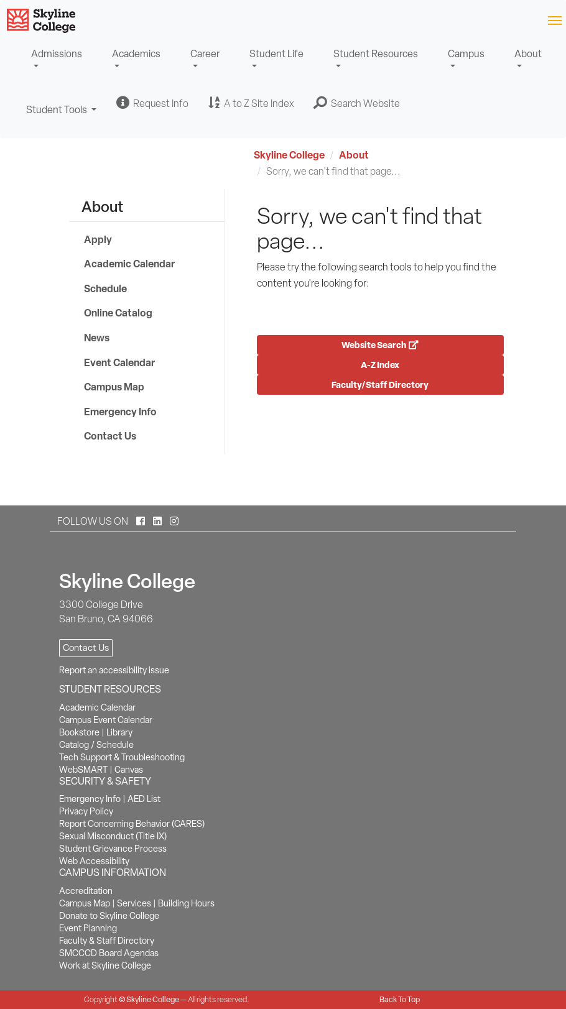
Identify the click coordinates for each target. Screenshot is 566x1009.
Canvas (128, 769)
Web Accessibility (94, 861)
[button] (357, 103)
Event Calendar (119, 362)
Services (134, 903)
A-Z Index (380, 365)
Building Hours (186, 903)
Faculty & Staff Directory (106, 940)
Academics (136, 53)
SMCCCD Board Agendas (109, 953)
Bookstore (79, 732)
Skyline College (289, 155)
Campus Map (114, 387)
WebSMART (83, 769)
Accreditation (86, 890)
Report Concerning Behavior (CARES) (132, 823)
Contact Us (110, 436)
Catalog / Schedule (96, 744)
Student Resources (375, 53)
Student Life (276, 53)
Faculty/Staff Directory (380, 384)
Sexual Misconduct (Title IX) (113, 836)
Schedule (105, 288)
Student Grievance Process (113, 848)
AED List (144, 798)
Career (205, 53)
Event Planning (88, 928)
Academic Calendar (129, 263)
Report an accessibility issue (114, 670)
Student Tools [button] (61, 115)
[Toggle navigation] (554, 19)
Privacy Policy (86, 811)
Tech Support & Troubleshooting (122, 757)
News (96, 337)
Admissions (56, 53)
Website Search (380, 345)
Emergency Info (120, 411)
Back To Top (399, 999)
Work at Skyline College (105, 965)
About (528, 53)
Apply (98, 239)
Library (119, 732)
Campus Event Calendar (105, 720)
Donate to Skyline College (109, 915)
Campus (466, 53)
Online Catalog (118, 313)
